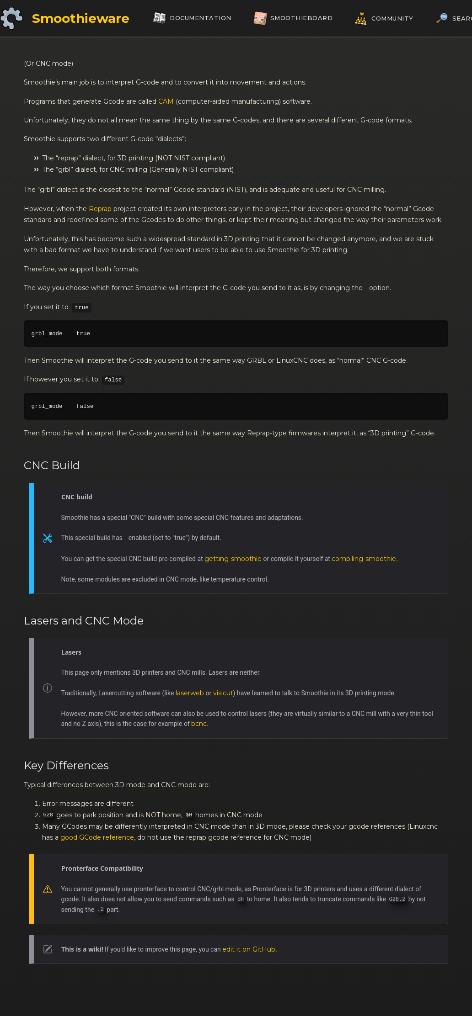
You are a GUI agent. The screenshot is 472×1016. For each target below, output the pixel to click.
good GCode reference (97, 837)
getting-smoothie (233, 559)
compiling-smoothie (364, 559)
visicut (223, 693)
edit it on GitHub (248, 949)
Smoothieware (80, 18)
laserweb (190, 693)
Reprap (100, 209)
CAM (166, 101)
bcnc (199, 724)
